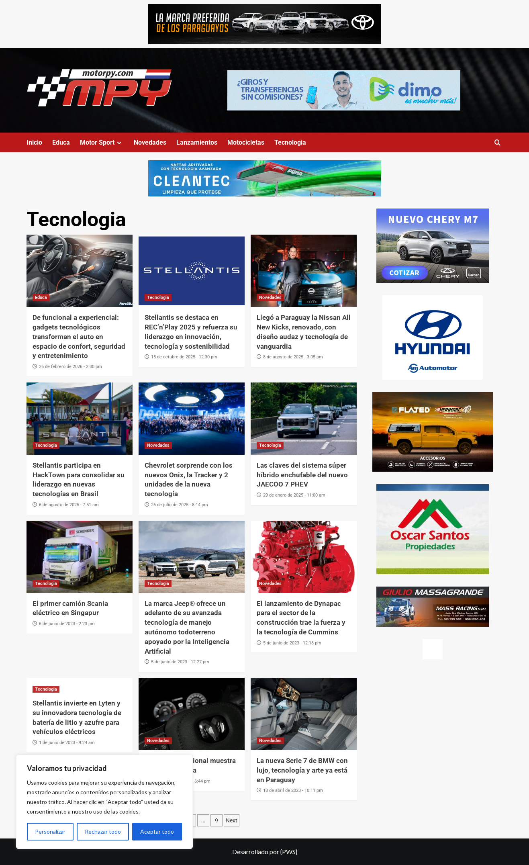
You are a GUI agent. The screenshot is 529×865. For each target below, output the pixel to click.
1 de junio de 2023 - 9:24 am (67, 742)
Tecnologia (290, 142)
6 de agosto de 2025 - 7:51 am (69, 504)
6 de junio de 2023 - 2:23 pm (67, 623)
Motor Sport (102, 142)
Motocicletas (245, 142)
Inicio (34, 142)
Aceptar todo (157, 831)
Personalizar (50, 831)
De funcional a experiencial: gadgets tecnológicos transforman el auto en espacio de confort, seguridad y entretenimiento (79, 336)
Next (231, 820)
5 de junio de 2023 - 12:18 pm (292, 643)
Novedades (150, 142)
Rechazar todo (103, 831)
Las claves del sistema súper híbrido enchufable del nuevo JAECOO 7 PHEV (302, 475)
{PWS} (288, 851)
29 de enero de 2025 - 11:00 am (294, 495)
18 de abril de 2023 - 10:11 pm (293, 790)
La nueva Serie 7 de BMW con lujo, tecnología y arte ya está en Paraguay (302, 770)
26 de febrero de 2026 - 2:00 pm (70, 366)
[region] (104, 802)
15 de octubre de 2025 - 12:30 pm (184, 357)
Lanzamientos (196, 142)
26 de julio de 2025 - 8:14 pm (179, 504)
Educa (61, 142)
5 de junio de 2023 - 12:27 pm (180, 662)
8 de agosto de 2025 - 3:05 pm (293, 357)
